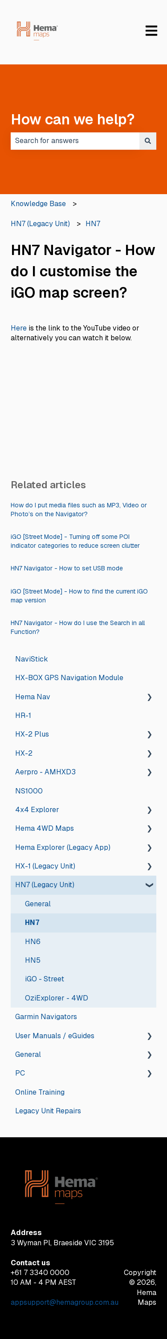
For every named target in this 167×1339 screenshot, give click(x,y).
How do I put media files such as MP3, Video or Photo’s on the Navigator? (79, 509)
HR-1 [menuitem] (23, 715)
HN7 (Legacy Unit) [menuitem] (44, 884)
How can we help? (73, 119)
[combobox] (75, 140)
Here (19, 328)
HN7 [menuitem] (32, 922)
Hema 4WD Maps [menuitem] (44, 828)
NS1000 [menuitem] (29, 791)
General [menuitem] (38, 904)
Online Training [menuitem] (40, 1092)
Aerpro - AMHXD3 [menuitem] (45, 772)
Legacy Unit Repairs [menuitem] (48, 1111)
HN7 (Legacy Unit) (40, 223)
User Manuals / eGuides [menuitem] (54, 1035)
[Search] (147, 140)
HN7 (93, 223)
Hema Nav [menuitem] (32, 696)
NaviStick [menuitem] (31, 659)
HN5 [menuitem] (33, 960)
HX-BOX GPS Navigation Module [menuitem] (69, 677)
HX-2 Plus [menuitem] (32, 734)
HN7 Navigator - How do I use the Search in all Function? (78, 627)
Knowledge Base (38, 203)
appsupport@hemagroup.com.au (64, 1302)
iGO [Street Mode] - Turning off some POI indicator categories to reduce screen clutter (75, 541)
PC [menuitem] (20, 1073)
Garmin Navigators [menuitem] (46, 1016)
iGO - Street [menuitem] (44, 979)
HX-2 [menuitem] (24, 753)
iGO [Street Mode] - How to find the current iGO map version (79, 595)
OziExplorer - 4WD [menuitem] (56, 998)
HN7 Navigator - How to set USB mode (67, 568)
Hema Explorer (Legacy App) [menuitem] (62, 847)
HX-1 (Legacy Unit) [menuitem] (45, 866)
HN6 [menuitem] (33, 941)
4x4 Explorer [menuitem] (37, 809)
